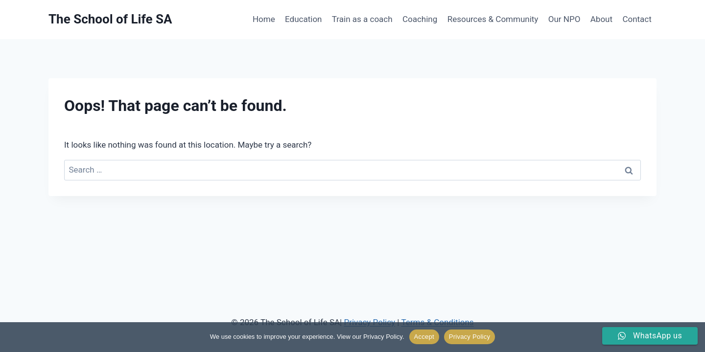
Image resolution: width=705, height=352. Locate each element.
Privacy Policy (469, 336)
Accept (424, 336)
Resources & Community (493, 19)
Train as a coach (362, 19)
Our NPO (564, 19)
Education (303, 19)
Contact (636, 19)
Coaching (419, 19)
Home (264, 19)
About (601, 19)
